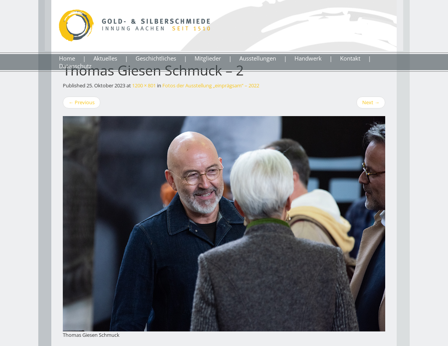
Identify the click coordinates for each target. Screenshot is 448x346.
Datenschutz (75, 66)
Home (67, 58)
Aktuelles (105, 58)
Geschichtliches (156, 58)
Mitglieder (208, 58)
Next (370, 102)
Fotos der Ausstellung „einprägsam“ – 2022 (210, 85)
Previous (82, 102)
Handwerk (308, 58)
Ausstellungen (257, 58)
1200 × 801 (144, 85)
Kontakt (350, 58)
